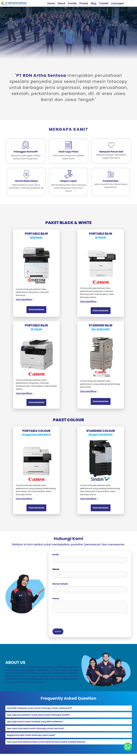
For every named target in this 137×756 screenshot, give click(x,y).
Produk (83, 3)
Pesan (55, 598)
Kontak (72, 3)
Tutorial (103, 3)
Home (51, 3)
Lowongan (117, 3)
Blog (93, 3)
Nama (55, 569)
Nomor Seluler (60, 583)
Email (55, 554)
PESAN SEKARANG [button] (36, 309)
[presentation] (72, 620)
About (61, 3)
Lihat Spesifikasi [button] (25, 299)
